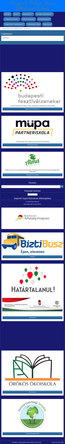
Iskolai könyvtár (28, 19)
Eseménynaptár (44, 19)
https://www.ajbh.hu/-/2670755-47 (32, 204)
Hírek (16, 14)
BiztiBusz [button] (32, 256)
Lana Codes (60, 442)
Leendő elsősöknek (44, 14)
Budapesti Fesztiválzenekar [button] (32, 109)
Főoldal (7, 14)
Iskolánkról (28, 14)
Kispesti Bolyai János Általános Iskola (12, 28)
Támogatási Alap (33, 24)
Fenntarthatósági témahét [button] (32, 433)
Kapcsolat (47, 24)
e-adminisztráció (12, 19)
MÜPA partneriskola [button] (32, 145)
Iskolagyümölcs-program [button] (32, 174)
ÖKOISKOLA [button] (32, 392)
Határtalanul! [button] (32, 317)
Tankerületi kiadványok (14, 24)
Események (27, 28)
